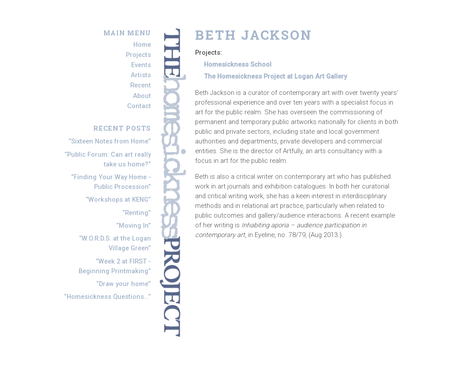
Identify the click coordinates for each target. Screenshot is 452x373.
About (142, 96)
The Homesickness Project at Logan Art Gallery (275, 76)
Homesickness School (237, 64)
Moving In (133, 226)
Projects (138, 55)
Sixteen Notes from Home (109, 141)
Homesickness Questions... (107, 297)
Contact (139, 106)
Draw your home (123, 284)
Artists (141, 75)
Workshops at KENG (118, 199)
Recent (140, 86)
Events (141, 65)
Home (142, 45)
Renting (136, 213)
